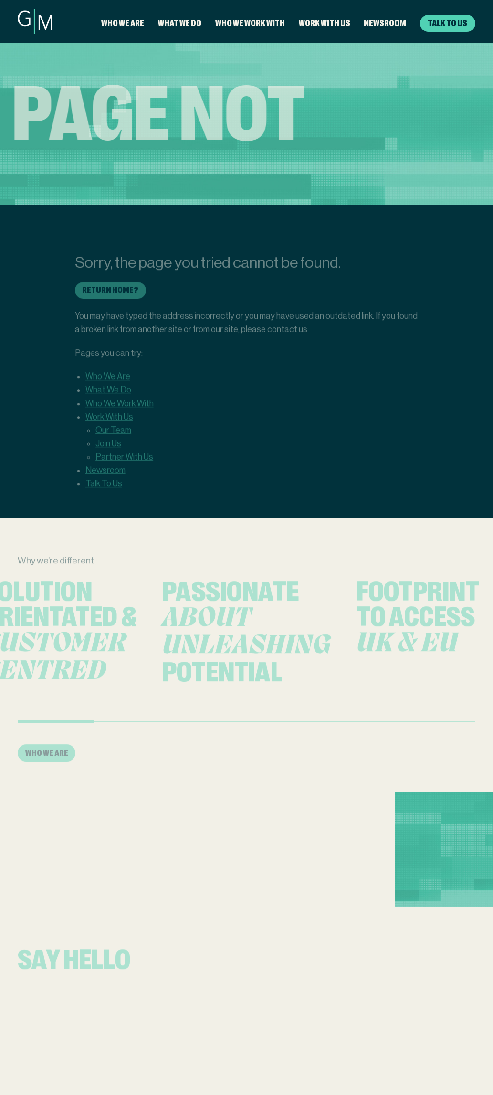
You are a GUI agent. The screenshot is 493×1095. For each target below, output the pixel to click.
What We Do (179, 23)
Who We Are (122, 23)
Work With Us (324, 23)
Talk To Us (447, 23)
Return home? (110, 296)
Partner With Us (124, 463)
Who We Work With (250, 23)
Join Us (108, 450)
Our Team (113, 437)
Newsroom (385, 23)
